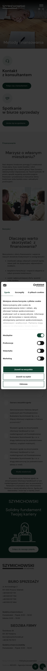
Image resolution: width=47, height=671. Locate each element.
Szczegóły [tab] (19, 292)
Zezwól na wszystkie (23, 369)
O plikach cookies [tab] (36, 292)
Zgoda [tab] (7, 292)
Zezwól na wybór (23, 377)
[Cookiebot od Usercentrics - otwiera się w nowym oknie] (33, 285)
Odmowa (23, 384)
